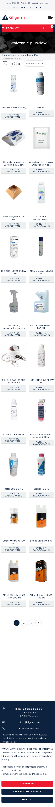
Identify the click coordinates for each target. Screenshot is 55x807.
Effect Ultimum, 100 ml (14, 542)
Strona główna (9, 55)
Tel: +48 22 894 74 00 (29, 728)
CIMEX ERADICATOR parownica (14, 381)
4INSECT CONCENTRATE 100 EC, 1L (41, 218)
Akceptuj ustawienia (27, 791)
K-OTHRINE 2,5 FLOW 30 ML (13, 272)
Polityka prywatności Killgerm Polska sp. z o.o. (24, 774)
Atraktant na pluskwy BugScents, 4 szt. (41, 163)
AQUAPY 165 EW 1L (13, 434)
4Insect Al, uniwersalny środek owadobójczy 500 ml (13, 326)
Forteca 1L (41, 107)
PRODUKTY (10, 28)
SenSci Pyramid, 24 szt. (13, 218)
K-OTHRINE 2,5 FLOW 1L (41, 381)
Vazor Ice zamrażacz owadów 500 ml (41, 435)
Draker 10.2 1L (41, 489)
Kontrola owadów (29, 55)
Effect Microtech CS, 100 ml (41, 596)
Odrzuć (27, 799)
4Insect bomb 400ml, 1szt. (14, 109)
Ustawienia (27, 783)
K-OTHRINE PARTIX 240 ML (41, 326)
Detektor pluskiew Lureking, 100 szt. (13, 163)
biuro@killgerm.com (38, 3)
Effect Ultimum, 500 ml (41, 542)
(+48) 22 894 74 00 (16, 3)
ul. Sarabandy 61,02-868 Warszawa (29, 712)
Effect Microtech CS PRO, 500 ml (13, 596)
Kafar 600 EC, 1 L (13, 489)
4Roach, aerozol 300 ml (41, 272)
